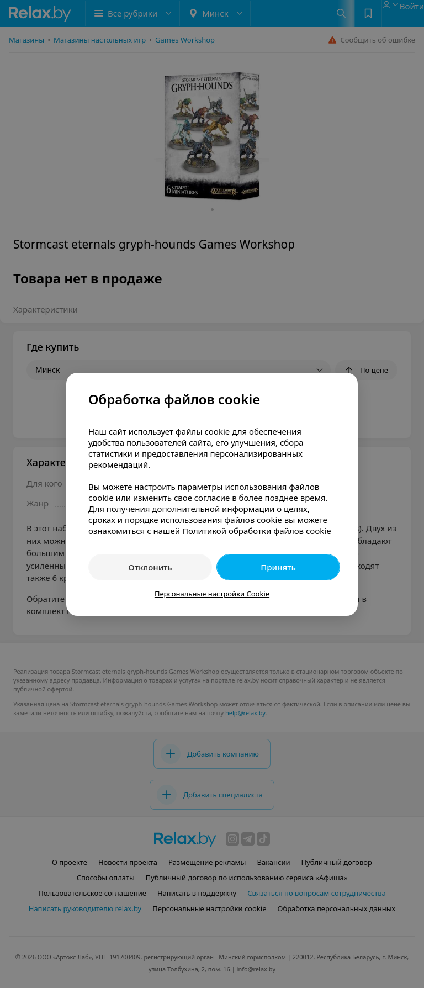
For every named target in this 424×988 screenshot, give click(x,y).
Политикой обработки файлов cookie (256, 530)
